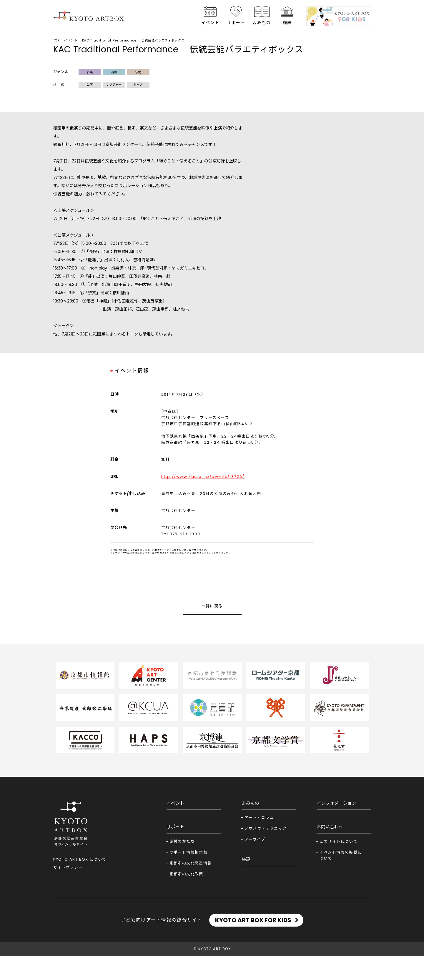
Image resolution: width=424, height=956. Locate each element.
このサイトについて (339, 841)
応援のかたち (182, 841)
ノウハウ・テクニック (266, 828)
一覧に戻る (212, 606)
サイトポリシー (68, 867)
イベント (210, 23)
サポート (236, 23)
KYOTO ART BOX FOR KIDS (253, 920)
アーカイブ (255, 839)
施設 (287, 23)
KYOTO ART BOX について (80, 859)
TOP (56, 40)
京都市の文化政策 (186, 874)
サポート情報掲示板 (188, 852)
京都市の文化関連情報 (190, 863)
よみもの (262, 23)
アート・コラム (259, 817)
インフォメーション (336, 803)
